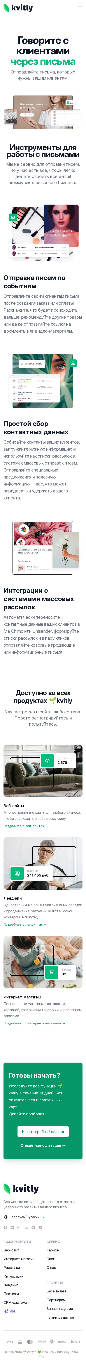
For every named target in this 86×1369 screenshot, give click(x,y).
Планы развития (60, 1317)
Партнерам (56, 1300)
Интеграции (13, 1276)
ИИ (9, 1311)
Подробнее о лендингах (25, 924)
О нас (51, 1267)
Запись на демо (60, 1308)
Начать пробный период (43, 1132)
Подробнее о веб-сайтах (26, 826)
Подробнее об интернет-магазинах (34, 1023)
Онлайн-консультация (43, 1145)
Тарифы (53, 1250)
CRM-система (15, 1302)
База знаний (57, 1291)
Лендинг (11, 1285)
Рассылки (12, 1267)
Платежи (11, 1294)
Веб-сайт (11, 1250)
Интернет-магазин (19, 1259)
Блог (50, 1259)
